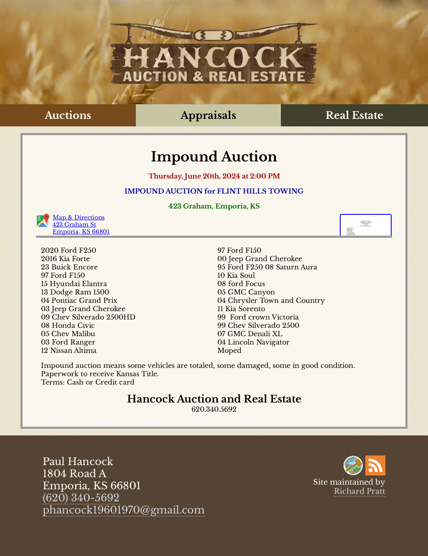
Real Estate (354, 115)
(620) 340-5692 (81, 498)
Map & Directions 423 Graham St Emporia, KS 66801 (81, 224)
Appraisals (208, 115)
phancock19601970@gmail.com (124, 510)
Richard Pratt (359, 491)
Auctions (68, 115)
